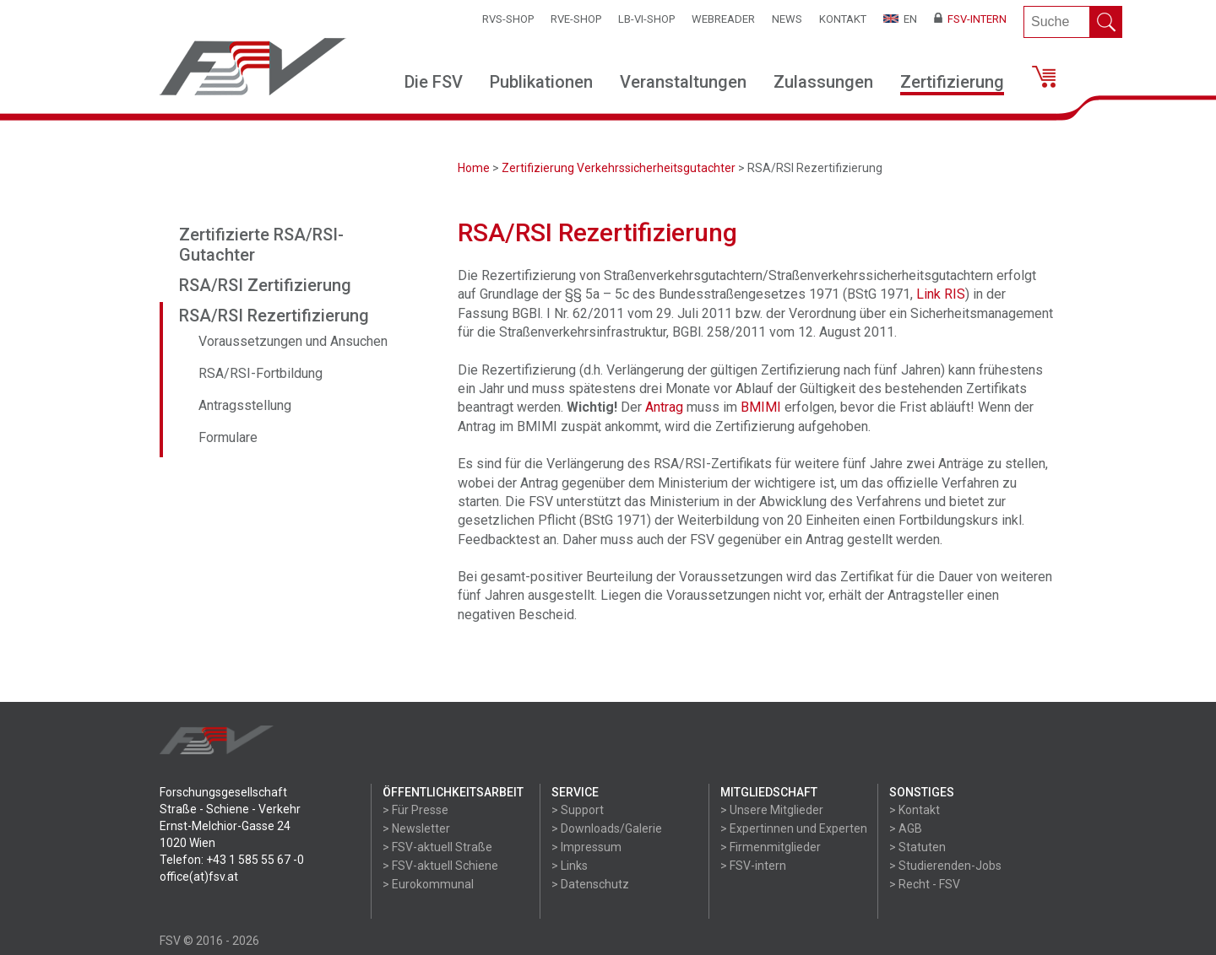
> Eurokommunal (428, 884)
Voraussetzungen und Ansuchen (293, 341)
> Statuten (917, 847)
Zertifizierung (952, 82)
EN (900, 19)
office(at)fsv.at (199, 876)
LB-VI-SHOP (646, 19)
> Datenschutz (590, 884)
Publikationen (541, 82)
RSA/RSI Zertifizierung (265, 285)
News (787, 19)
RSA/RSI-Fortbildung (260, 373)
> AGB (905, 828)
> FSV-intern (753, 865)
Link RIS (940, 294)
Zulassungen (823, 82)
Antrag (664, 407)
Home (474, 168)
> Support (577, 810)
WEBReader (723, 19)
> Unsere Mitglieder (771, 810)
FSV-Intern (970, 19)
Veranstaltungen (683, 82)
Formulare (228, 437)
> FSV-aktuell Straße (437, 847)
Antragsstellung (244, 405)
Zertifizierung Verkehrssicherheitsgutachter (619, 168)
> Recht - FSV (924, 884)
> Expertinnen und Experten (793, 828)
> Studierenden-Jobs (945, 865)
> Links (569, 865)
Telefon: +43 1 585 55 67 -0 (232, 859)
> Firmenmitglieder (770, 847)
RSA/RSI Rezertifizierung (274, 315)
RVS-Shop (508, 19)
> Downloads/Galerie (606, 828)
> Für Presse (415, 810)
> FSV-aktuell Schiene (440, 865)
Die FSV (433, 82)
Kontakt (842, 19)
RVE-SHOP (576, 19)
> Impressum (586, 847)
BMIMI (761, 407)
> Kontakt (914, 810)
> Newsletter (416, 828)
